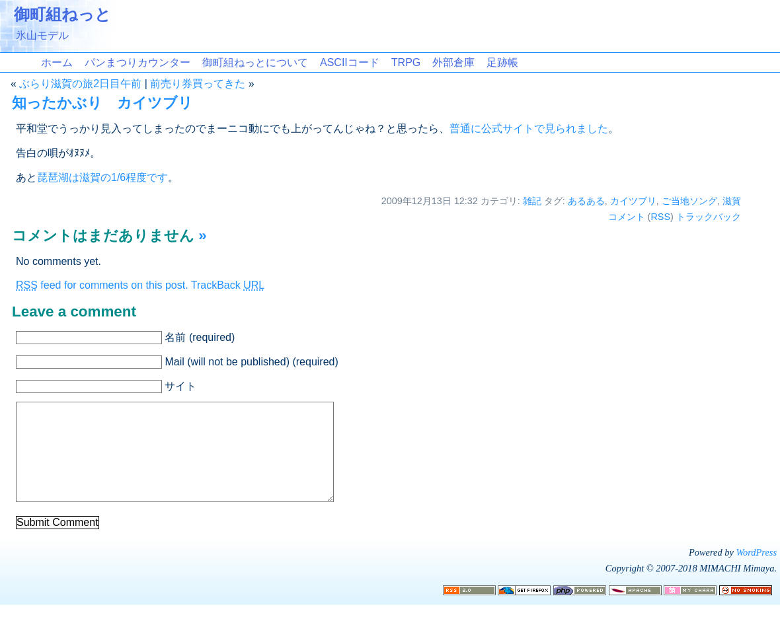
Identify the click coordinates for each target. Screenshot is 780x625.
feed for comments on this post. (102, 285)
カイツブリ (633, 201)
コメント (626, 216)
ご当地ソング (689, 201)
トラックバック (708, 216)
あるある (586, 201)
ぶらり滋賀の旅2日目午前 (80, 83)
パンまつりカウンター (137, 62)
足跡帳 (502, 62)
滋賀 (731, 201)
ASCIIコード (349, 62)
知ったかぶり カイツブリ (102, 102)
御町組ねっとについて (255, 62)
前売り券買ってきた (197, 83)
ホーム (57, 62)
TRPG (405, 62)
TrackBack (227, 285)
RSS (660, 216)
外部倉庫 (453, 62)
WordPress (756, 572)
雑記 (532, 201)
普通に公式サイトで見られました (528, 128)
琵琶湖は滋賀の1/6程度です (102, 177)
